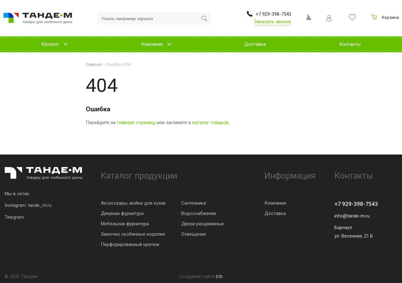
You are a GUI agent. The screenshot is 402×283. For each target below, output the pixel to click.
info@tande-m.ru (352, 216)
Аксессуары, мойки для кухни (133, 203)
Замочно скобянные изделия (133, 234)
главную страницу (136, 122)
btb (219, 276)
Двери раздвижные (202, 224)
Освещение (193, 234)
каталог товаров (210, 122)
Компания (275, 203)
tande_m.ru (40, 205)
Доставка (275, 213)
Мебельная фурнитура (125, 224)
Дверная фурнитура (122, 213)
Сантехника (193, 203)
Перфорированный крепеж (130, 244)
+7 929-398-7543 (356, 204)
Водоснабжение (198, 213)
